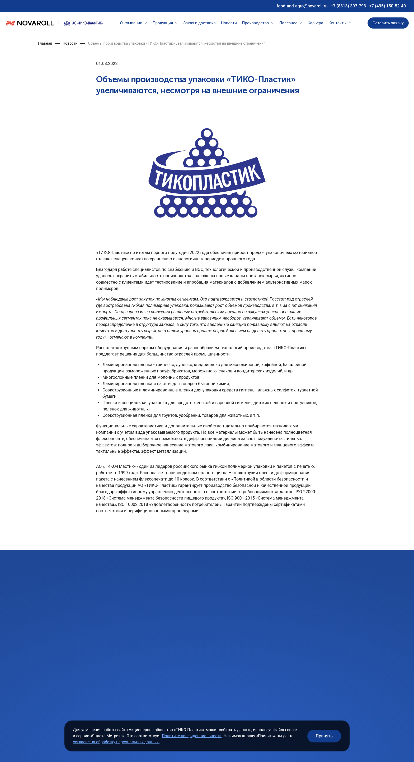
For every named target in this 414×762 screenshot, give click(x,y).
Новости (229, 23)
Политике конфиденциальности (192, 735)
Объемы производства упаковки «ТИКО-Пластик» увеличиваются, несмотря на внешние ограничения (177, 43)
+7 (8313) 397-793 (348, 5)
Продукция (165, 23)
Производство (258, 23)
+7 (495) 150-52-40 (387, 5)
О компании (133, 23)
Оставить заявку (388, 23)
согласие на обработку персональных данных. (116, 742)
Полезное (291, 23)
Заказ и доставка (199, 23)
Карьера (315, 23)
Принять (324, 735)
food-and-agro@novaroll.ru (302, 5)
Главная (45, 43)
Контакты (340, 23)
